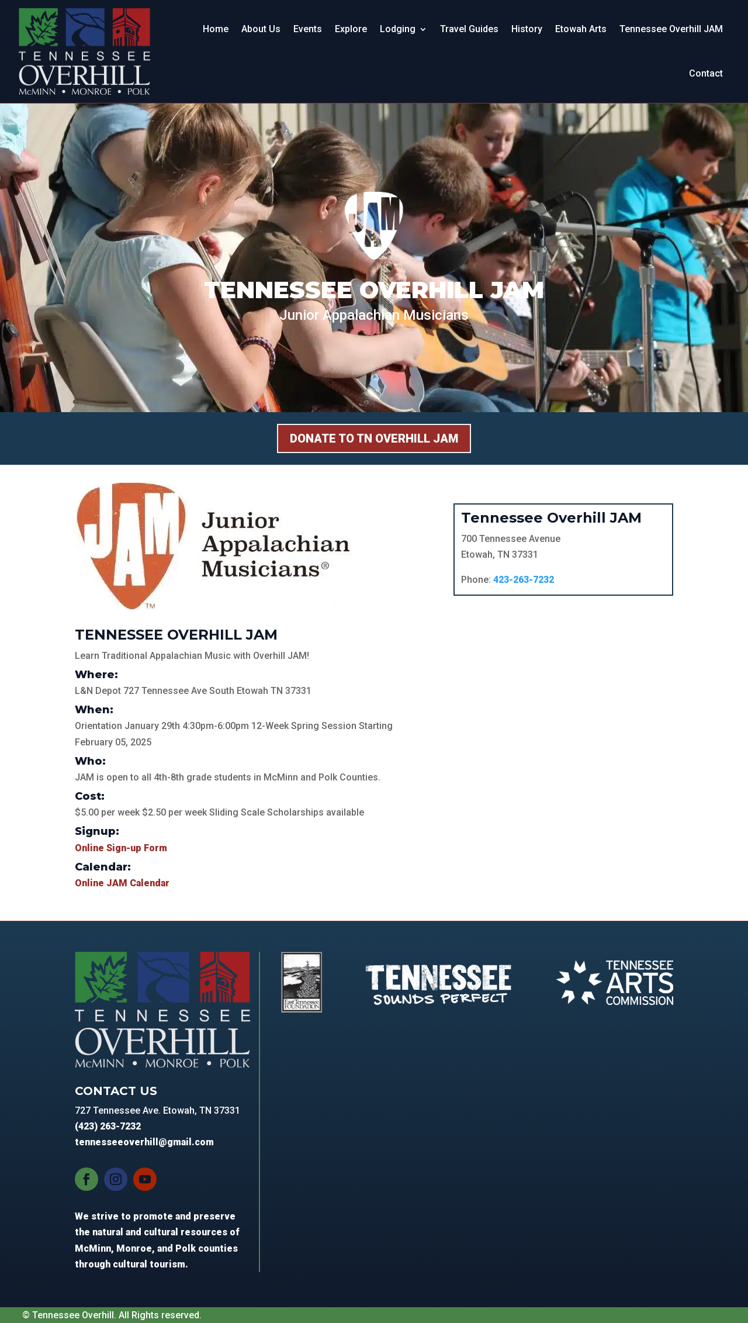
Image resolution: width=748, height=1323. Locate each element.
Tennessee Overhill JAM (671, 28)
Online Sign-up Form (121, 848)
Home (215, 28)
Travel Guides (469, 28)
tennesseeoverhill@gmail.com (144, 1142)
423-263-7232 (523, 579)
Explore (351, 28)
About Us (260, 28)
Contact (706, 73)
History (526, 28)
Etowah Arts (581, 28)
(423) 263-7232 (108, 1126)
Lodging (397, 28)
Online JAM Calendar (122, 883)
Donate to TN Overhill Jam (374, 438)
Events (307, 28)
